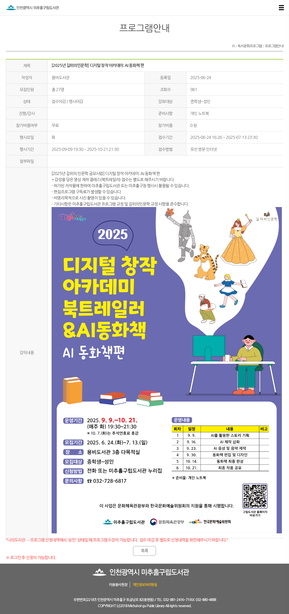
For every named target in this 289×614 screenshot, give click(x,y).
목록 (144, 551)
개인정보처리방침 (145, 585)
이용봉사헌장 (118, 585)
